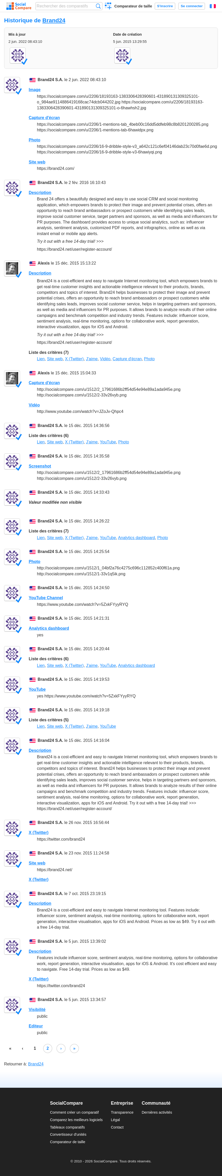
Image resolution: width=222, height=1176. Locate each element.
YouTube (108, 442)
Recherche (98, 6)
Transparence (122, 1112)
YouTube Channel (46, 598)
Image (35, 90)
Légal (115, 1120)
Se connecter (192, 6)
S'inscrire (165, 6)
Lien (41, 359)
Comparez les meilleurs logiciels (76, 1120)
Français (213, 6)
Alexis (44, 263)
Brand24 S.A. (50, 79)
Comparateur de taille (133, 6)
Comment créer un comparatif (74, 1112)
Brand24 (53, 20)
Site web (37, 162)
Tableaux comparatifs (67, 1127)
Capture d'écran (44, 117)
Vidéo (105, 359)
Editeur (36, 1026)
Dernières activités (157, 1112)
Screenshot (40, 466)
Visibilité (37, 1009)
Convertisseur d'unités (68, 1134)
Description (40, 192)
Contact (117, 1127)
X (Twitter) (74, 359)
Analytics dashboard (136, 538)
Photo (34, 140)
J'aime (92, 359)
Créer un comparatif (108, 6)
